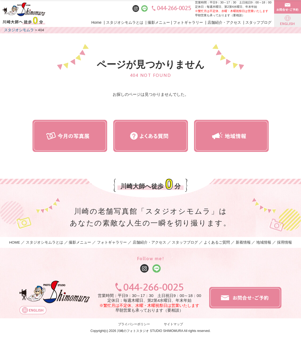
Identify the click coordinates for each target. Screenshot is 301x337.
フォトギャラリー (188, 22)
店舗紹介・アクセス (224, 22)
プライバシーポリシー (134, 324)
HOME (14, 242)
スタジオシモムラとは (124, 22)
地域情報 (263, 242)
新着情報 (243, 242)
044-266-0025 (174, 8)
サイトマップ (173, 324)
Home (96, 22)
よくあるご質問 (217, 242)
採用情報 (284, 242)
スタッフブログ (258, 22)
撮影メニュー (159, 22)
